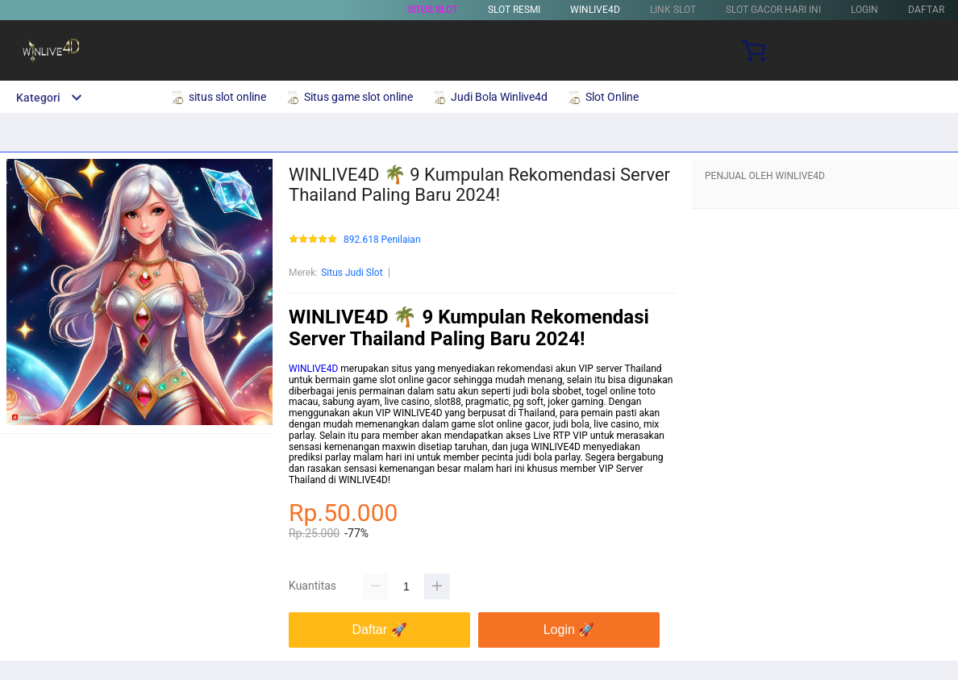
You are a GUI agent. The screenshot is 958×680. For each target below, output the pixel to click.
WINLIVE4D (595, 9)
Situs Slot (432, 9)
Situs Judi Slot (351, 272)
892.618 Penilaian (382, 240)
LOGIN (864, 9)
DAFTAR (926, 9)
